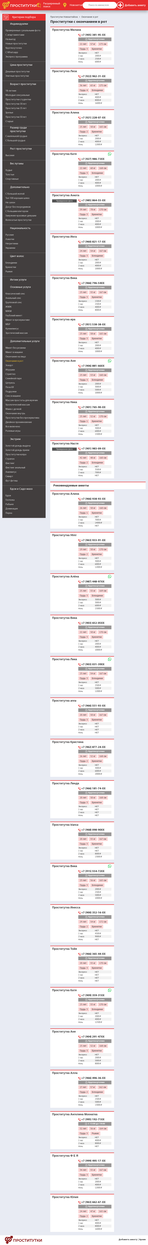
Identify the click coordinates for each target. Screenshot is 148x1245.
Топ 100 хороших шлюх (17, 198)
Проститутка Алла (65, 1073)
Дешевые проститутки (17, 71)
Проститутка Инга (64, 236)
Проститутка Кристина (67, 742)
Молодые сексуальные (17, 95)
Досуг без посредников (18, 207)
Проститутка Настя (65, 443)
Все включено (12, 426)
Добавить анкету (128, 1239)
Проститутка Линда (65, 783)
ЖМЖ (8, 307)
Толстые (9, 174)
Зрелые (9, 112)
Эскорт (9, 365)
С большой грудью (15, 140)
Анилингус (10, 472)
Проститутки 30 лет (16, 104)
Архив (142, 1239)
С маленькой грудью (16, 136)
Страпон (9, 459)
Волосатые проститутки (18, 220)
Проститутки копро (15, 454)
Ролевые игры (12, 431)
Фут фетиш (11, 481)
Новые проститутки (16, 43)
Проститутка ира (63, 319)
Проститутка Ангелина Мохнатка (74, 1114)
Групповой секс (13, 302)
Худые (8, 170)
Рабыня (9, 504)
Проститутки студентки (18, 99)
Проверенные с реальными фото (22, 30)
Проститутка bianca (65, 824)
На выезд (10, 39)
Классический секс (15, 294)
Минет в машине (14, 352)
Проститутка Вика (64, 278)
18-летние (10, 91)
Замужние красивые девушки (20, 215)
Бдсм (8, 495)
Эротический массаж (16, 333)
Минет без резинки (15, 348)
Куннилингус (12, 329)
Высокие (9, 155)
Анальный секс (13, 298)
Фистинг (9, 463)
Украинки (10, 248)
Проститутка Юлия (65, 1197)
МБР (7, 324)
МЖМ (8, 311)
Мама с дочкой (13, 409)
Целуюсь (10, 383)
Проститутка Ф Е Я (65, 1155)
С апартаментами (14, 35)
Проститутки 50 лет (16, 117)
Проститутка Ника (64, 402)
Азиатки (9, 239)
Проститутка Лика (64, 659)
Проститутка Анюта (65, 195)
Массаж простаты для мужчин (21, 400)
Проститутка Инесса (66, 907)
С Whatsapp (11, 52)
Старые (9, 121)
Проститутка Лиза (64, 71)
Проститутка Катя (64, 154)
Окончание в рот (14, 361)
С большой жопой (14, 194)
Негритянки (11, 243)
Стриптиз (10, 374)
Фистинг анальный (15, 467)
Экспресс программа (16, 57)
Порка (8, 513)
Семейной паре (13, 378)
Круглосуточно (13, 48)
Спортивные (12, 179)
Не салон (10, 202)
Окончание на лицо (15, 356)
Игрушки (10, 370)
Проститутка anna (64, 700)
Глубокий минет (13, 315)
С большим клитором (16, 211)
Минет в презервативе (17, 320)
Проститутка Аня (64, 360)
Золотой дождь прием (17, 450)
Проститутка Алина (65, 112)
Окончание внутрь (15, 413)
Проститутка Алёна (65, 576)
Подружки (10, 391)
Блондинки (11, 263)
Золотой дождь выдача (18, 446)
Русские (9, 235)
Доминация (11, 509)
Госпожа (9, 500)
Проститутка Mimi (64, 535)
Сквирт (9, 476)
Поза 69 (9, 387)
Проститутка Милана (66, 30)
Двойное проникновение (18, 422)
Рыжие (9, 271)
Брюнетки (10, 267)
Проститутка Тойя (64, 949)
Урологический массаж (17, 405)
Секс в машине (13, 396)
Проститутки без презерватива (22, 418)
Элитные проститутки (17, 76)
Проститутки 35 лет (16, 108)
